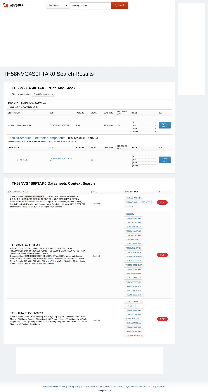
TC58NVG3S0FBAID (133, 298)
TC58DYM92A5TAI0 (133, 234)
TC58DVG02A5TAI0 (133, 247)
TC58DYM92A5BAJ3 (133, 238)
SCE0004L (50, 257)
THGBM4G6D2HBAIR (134, 292)
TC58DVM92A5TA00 (133, 218)
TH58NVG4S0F (35, 201)
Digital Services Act (133, 381)
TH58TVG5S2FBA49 (133, 259)
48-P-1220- (130, 302)
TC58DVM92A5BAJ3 (133, 226)
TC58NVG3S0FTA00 (133, 267)
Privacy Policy (74, 381)
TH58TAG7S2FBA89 (133, 271)
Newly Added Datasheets (54, 381)
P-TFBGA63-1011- (133, 315)
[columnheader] (48, 192)
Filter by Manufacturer (21, 94)
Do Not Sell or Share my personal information (102, 381)
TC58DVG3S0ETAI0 (133, 275)
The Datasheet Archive (14, 5)
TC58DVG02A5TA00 (133, 243)
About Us (161, 381)
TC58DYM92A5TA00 (133, 230)
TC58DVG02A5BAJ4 (133, 251)
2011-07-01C (130, 206)
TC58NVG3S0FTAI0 (133, 311)
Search (119, 5)
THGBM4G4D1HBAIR (134, 255)
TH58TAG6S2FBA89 (133, 279)
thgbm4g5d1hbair (134, 263)
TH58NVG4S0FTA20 (133, 283)
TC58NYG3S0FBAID (133, 319)
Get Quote (164, 125)
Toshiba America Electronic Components (37, 138)
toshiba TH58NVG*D (134, 331)
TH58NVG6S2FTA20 (133, 288)
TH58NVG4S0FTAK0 (60, 125)
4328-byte (145, 202)
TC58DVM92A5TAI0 (133, 222)
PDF (162, 202)
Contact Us (149, 381)
